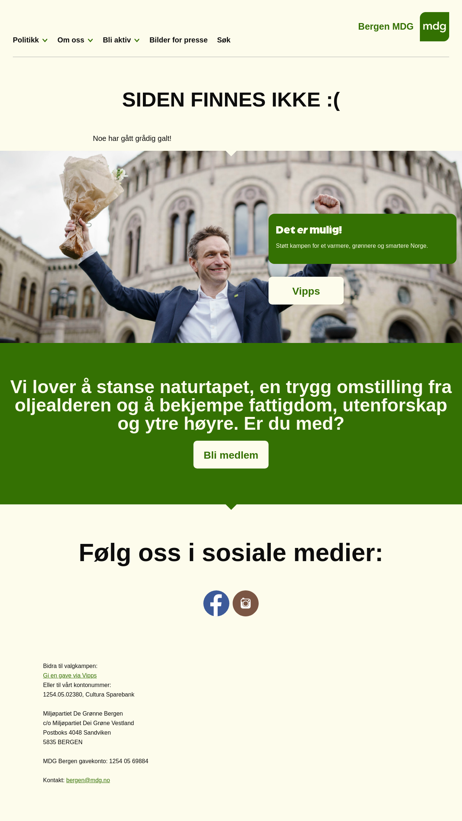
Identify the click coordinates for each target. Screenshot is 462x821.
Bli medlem (231, 455)
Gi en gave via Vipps (70, 675)
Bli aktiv (117, 40)
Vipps (306, 291)
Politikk (26, 40)
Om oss (71, 40)
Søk (223, 40)
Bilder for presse (178, 40)
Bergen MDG (386, 24)
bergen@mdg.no (88, 780)
